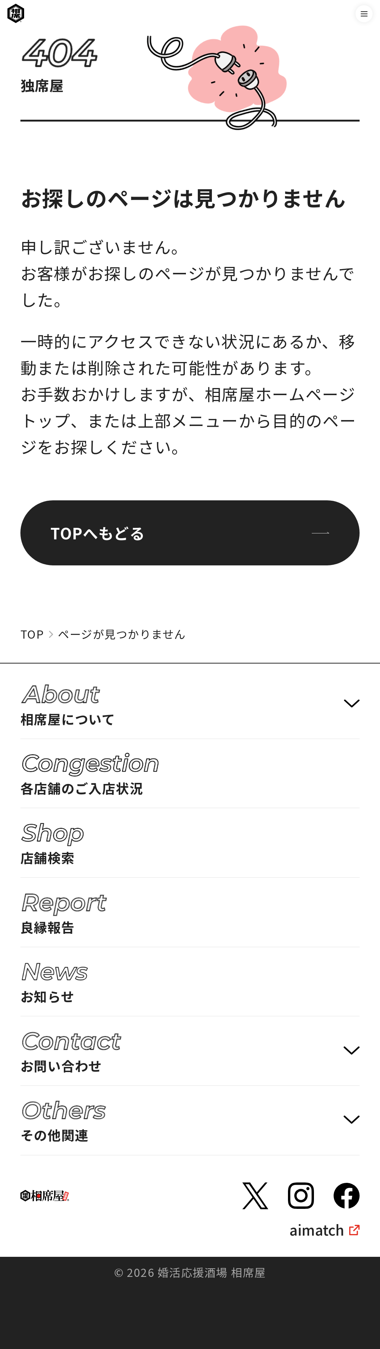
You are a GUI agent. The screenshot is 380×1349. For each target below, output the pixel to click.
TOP (32, 634)
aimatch (316, 1229)
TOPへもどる (189, 533)
